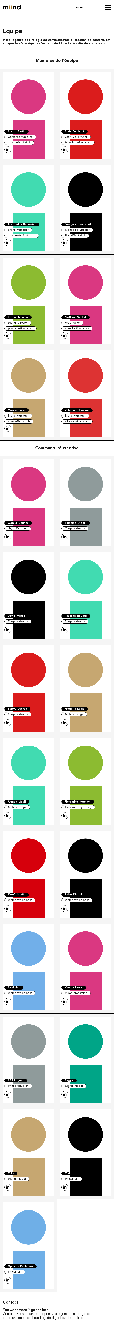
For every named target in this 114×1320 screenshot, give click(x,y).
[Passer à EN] (81, 8)
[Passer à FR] (77, 8)
